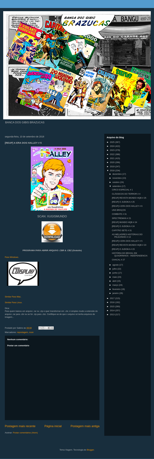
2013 (112, 314)
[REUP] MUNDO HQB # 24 (124, 222)
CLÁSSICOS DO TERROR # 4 (126, 194)
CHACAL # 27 (118, 259)
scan (31, 332)
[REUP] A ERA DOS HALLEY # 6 (127, 206)
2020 (112, 162)
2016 (112, 302)
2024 (112, 146)
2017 (112, 298)
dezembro (117, 174)
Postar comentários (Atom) (25, 432)
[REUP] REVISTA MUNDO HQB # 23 (129, 245)
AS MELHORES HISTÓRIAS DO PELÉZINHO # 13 (127, 235)
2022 (112, 154)
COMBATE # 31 (119, 214)
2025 (112, 142)
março (115, 285)
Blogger (90, 450)
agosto (115, 265)
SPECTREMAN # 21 (121, 218)
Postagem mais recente (20, 426)
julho (114, 269)
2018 (112, 170)
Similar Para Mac (13, 296)
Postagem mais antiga (85, 426)
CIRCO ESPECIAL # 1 (122, 190)
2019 (112, 166)
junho (115, 273)
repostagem (22, 332)
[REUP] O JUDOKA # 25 (123, 202)
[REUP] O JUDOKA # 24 (123, 226)
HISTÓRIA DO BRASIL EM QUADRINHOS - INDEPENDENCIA (129, 254)
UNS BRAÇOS (119, 210)
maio (115, 277)
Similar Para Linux (13, 302)
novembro (117, 178)
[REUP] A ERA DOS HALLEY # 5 (127, 241)
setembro (117, 186)
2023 (112, 150)
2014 (112, 310)
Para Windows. (12, 257)
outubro (116, 182)
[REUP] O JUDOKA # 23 (123, 249)
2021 (112, 158)
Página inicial (53, 426)
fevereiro (116, 289)
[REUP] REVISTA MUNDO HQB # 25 (129, 198)
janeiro (115, 293)
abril (114, 281)
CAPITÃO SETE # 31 (122, 230)
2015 (112, 306)
